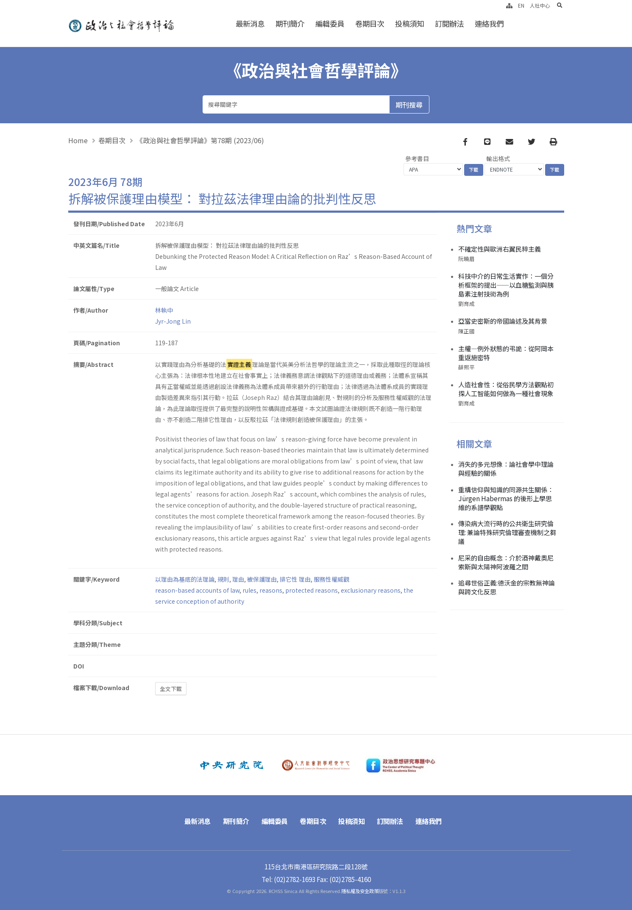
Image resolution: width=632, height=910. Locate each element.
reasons (270, 590)
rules (249, 590)
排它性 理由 (295, 579)
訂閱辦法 (449, 23)
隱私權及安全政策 (360, 891)
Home (78, 140)
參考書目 (417, 158)
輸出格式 (498, 158)
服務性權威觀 (331, 579)
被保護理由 (262, 579)
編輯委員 (329, 23)
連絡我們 (489, 23)
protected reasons (311, 590)
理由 (238, 579)
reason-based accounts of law (197, 590)
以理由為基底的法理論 (184, 579)
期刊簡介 (290, 23)
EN (521, 5)
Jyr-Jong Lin (173, 321)
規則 (223, 579)
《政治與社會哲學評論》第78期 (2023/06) (200, 140)
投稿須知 (409, 23)
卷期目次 (369, 23)
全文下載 (171, 689)
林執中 (164, 310)
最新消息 (250, 23)
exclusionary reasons (371, 590)
